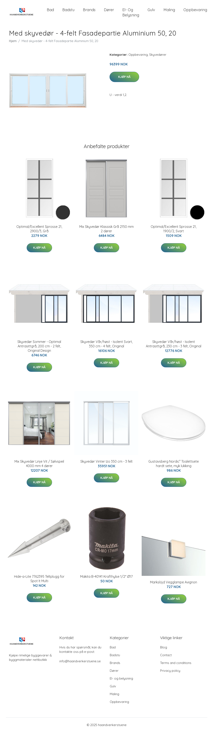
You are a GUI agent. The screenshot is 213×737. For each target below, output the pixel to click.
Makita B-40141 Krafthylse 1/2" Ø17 (106, 581)
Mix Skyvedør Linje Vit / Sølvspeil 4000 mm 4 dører (39, 468)
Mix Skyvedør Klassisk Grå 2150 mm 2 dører (106, 233)
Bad (50, 12)
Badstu (68, 12)
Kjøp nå (124, 81)
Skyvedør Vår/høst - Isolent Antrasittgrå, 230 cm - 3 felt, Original (173, 348)
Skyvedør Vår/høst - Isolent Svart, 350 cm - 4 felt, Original (106, 348)
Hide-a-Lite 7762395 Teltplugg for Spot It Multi (39, 583)
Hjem (13, 46)
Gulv (151, 12)
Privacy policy (170, 675)
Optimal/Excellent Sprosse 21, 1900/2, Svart (173, 233)
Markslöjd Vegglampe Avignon (173, 587)
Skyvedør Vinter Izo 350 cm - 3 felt (106, 466)
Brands (89, 12)
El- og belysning (130, 15)
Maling (169, 12)
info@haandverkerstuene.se (80, 666)
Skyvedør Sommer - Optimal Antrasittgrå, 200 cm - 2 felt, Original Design (39, 350)
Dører (109, 12)
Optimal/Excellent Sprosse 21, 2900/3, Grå (39, 233)
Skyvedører (157, 59)
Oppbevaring (195, 12)
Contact (166, 660)
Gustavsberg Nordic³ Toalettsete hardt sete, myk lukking (173, 468)
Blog (163, 652)
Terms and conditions (175, 668)
